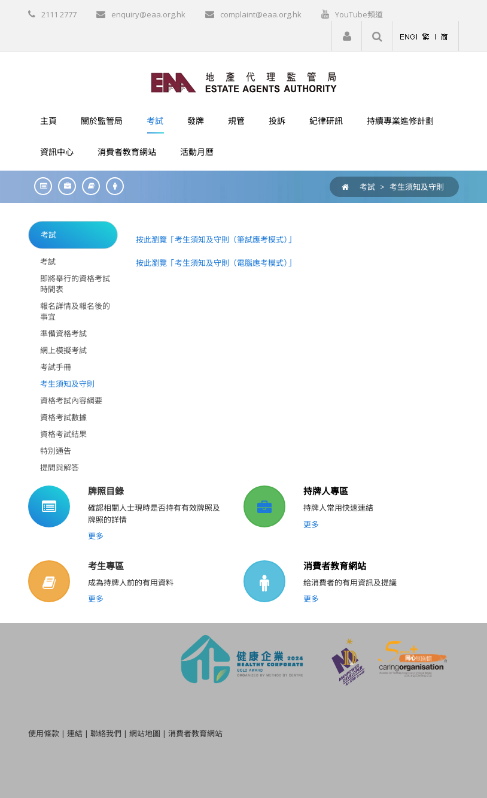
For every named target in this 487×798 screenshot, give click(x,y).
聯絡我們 (105, 733)
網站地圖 (144, 733)
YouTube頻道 (359, 14)
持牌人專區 (325, 491)
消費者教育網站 (334, 566)
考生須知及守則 (416, 186)
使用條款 (43, 733)
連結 (75, 733)
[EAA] (244, 81)
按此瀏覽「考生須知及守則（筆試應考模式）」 (216, 239)
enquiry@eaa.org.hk (148, 14)
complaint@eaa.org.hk (261, 14)
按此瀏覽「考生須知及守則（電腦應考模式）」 (216, 262)
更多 (96, 535)
